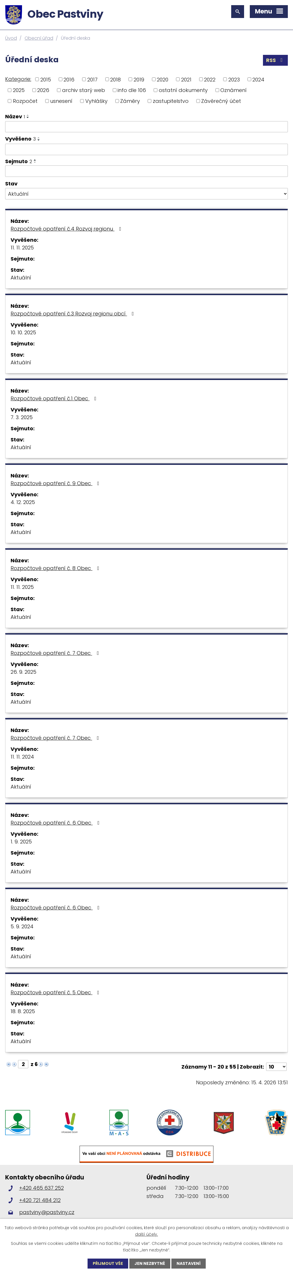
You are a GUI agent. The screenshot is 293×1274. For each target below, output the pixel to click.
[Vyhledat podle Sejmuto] (146, 171)
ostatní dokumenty (183, 90)
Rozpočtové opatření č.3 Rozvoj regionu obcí (73, 313)
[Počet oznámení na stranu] (276, 1067)
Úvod (11, 38)
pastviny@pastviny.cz (46, 1212)
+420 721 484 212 (40, 1200)
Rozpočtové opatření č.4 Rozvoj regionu (67, 228)
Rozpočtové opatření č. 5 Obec (56, 992)
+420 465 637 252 (41, 1187)
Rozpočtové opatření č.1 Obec (55, 398)
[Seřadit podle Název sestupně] (28, 117)
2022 (209, 79)
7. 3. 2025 (22, 417)
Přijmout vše (108, 1263)
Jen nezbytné (149, 1263)
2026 (43, 90)
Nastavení (189, 1263)
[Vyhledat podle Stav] (146, 193)
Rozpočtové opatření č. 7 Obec (56, 653)
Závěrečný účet (221, 101)
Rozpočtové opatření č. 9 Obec (56, 483)
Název (15, 116)
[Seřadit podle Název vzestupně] (28, 115)
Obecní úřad (39, 38)
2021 (186, 79)
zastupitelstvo (171, 101)
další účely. (146, 1234)
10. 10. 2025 (23, 332)
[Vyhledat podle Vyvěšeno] (146, 149)
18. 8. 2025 (23, 1011)
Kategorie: (18, 79)
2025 (19, 90)
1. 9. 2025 (21, 841)
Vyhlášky (96, 101)
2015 (45, 79)
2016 (69, 79)
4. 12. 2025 (23, 502)
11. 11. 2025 (22, 247)
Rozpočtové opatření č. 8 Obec (56, 568)
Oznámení (233, 90)
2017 (92, 79)
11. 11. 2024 (22, 756)
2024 (258, 79)
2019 (139, 79)
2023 (234, 79)
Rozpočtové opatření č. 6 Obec (56, 822)
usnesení (61, 101)
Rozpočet (25, 101)
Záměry (130, 101)
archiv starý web (83, 90)
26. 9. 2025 (23, 671)
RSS (275, 60)
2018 (115, 79)
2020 (162, 79)
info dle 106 (132, 90)
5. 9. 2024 (22, 926)
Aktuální (21, 277)
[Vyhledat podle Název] (146, 127)
